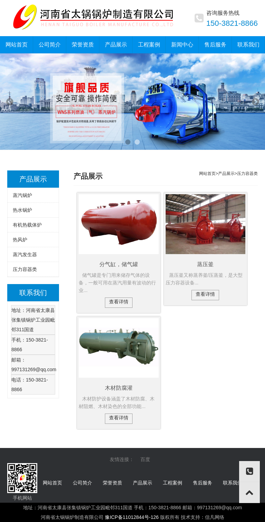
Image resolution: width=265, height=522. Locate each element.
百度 (145, 459)
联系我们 (232, 483)
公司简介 (82, 483)
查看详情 (118, 301)
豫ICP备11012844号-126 (132, 517)
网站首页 (52, 483)
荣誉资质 (112, 483)
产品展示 (226, 173)
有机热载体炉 (27, 225)
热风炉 (20, 239)
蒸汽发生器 (25, 254)
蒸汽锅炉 (22, 195)
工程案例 (172, 483)
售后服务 (202, 483)
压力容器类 (25, 269)
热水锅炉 (22, 210)
